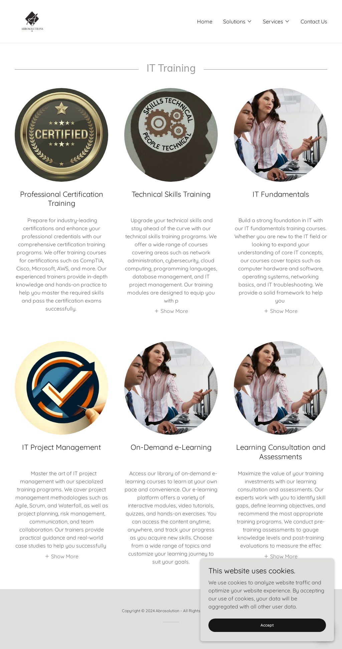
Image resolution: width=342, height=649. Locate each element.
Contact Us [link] (314, 21)
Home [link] (204, 21)
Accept (267, 625)
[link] (32, 20)
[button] (237, 21)
